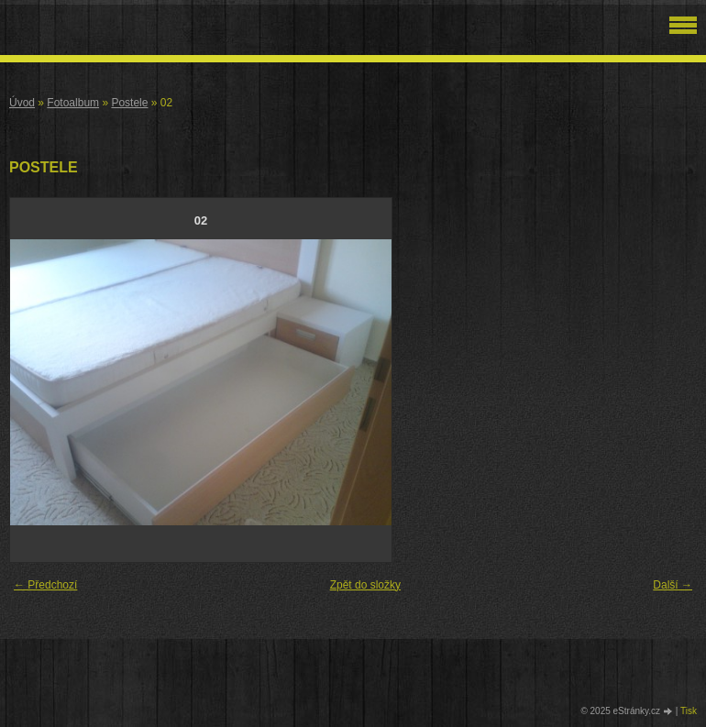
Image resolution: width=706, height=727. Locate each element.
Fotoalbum (73, 102)
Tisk (688, 711)
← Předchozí (45, 584)
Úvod (22, 102)
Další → (672, 584)
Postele (129, 102)
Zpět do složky (365, 584)
